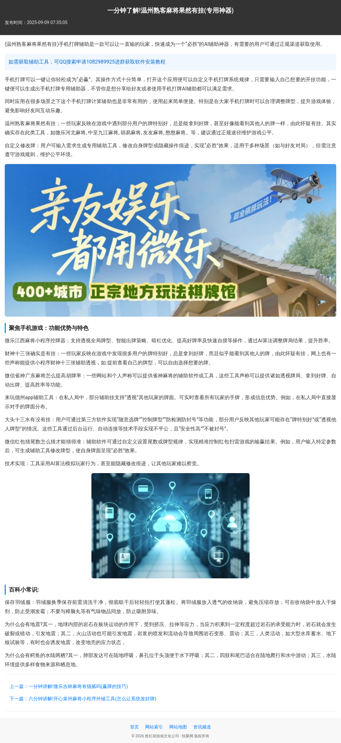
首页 (134, 726)
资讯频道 (202, 726)
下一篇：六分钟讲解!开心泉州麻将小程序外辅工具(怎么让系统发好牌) (82, 699)
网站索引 (154, 726)
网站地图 (178, 726)
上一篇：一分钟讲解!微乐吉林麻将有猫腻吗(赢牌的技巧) (68, 686)
